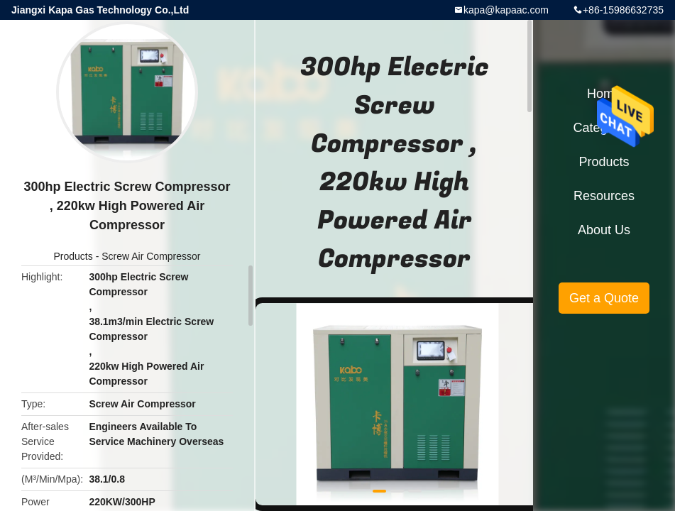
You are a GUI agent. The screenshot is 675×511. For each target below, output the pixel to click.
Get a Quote (604, 298)
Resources (604, 196)
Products (73, 256)
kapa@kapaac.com (506, 10)
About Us (604, 230)
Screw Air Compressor (150, 256)
